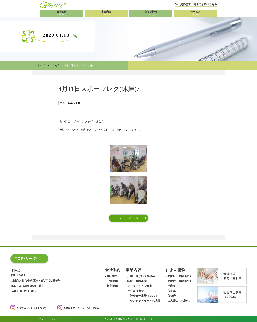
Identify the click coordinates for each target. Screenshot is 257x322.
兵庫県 (171, 286)
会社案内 (113, 270)
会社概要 (112, 276)
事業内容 (133, 270)
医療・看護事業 (137, 281)
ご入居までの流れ (178, 300)
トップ (41, 65)
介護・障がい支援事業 (141, 276)
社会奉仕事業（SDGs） (145, 295)
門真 (62, 103)
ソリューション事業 (139, 286)
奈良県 (171, 291)
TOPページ (26, 258)
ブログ (55, 65)
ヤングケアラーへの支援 (145, 300)
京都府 (171, 295)
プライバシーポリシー (47, 319)
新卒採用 (112, 286)
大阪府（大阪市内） (179, 276)
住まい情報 (176, 270)
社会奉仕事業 (135, 291)
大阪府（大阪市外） (179, 281)
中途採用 (112, 281)
